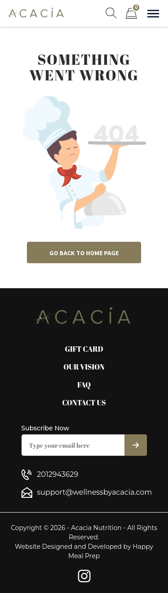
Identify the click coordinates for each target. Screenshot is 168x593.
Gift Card (84, 349)
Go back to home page (84, 253)
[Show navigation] (153, 13)
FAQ (83, 385)
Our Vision (84, 367)
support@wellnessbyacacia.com (94, 492)
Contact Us (84, 403)
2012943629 (57, 474)
